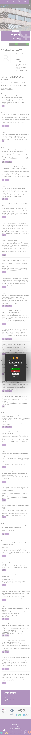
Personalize (15, 373)
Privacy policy (15, 376)
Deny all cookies (15, 371)
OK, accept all (15, 368)
